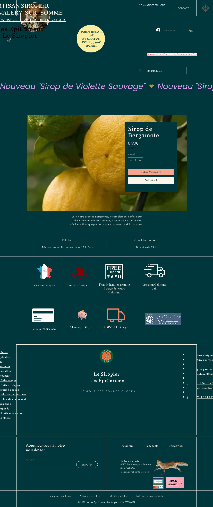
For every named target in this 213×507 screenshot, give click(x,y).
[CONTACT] (183, 8)
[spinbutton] (135, 160)
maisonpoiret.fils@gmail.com (135, 471)
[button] (205, 8)
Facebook (151, 446)
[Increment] (140, 160)
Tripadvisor (176, 446)
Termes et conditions (60, 496)
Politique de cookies (89, 496)
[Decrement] (130, 160)
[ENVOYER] (87, 464)
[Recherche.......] (162, 70)
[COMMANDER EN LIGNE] (152, 5)
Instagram (127, 446)
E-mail (29, 460)
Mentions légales (118, 496)
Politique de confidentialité (150, 496)
